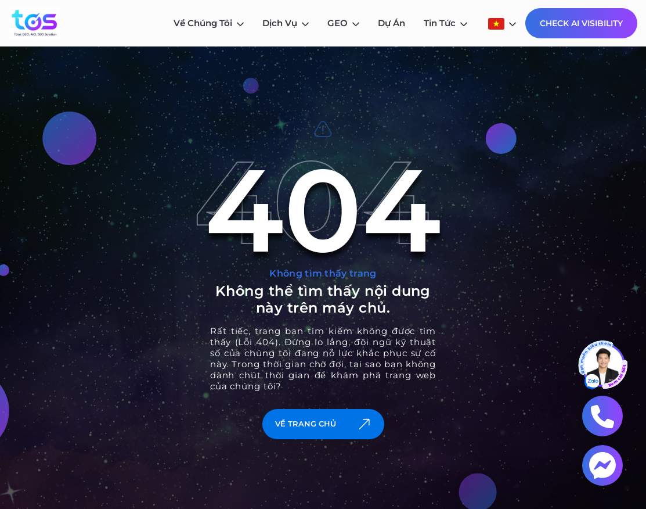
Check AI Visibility (581, 23)
